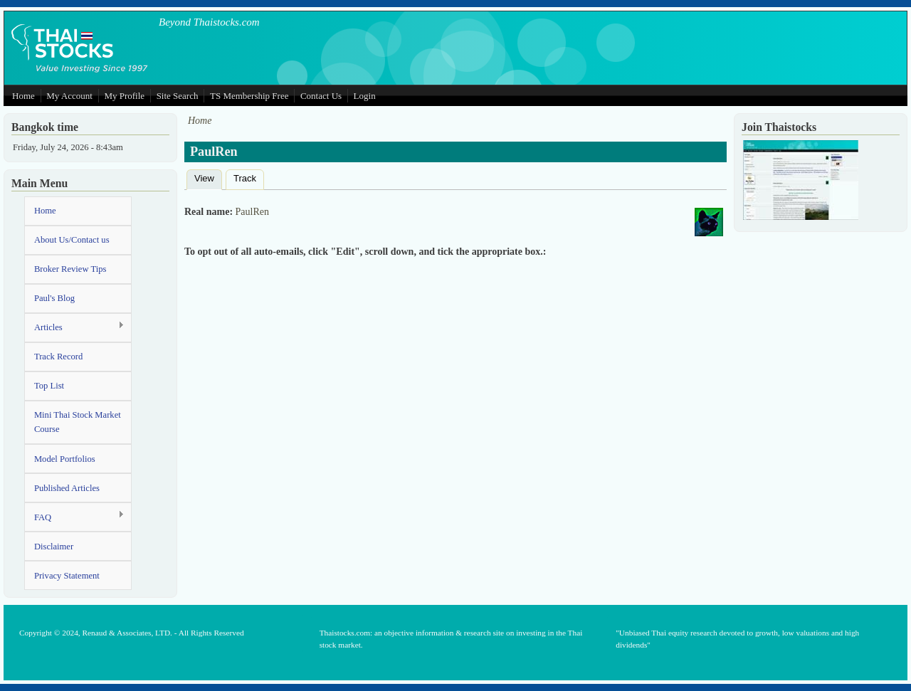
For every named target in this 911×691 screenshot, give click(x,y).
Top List (49, 386)
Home (23, 95)
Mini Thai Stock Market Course (77, 422)
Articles (74, 327)
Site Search (178, 95)
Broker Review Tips (70, 269)
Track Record (58, 357)
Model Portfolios (64, 459)
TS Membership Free (249, 95)
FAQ (74, 516)
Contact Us (321, 95)
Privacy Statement (67, 576)
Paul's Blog (54, 298)
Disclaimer (53, 547)
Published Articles (67, 488)
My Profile (124, 95)
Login (365, 95)
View (208, 177)
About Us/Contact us (72, 240)
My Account (69, 95)
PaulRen (252, 211)
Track (244, 178)
